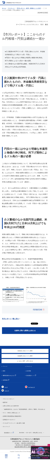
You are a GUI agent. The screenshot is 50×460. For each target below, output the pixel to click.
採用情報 (5, 380)
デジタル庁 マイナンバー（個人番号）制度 (14, 423)
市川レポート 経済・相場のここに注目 (29, 8)
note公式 (7, 391)
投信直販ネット (30, 375)
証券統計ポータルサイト (9, 419)
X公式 (6, 387)
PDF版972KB (37, 309)
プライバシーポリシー (8, 399)
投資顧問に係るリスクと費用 (25, 356)
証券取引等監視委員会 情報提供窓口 (12, 416)
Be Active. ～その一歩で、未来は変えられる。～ (31, 432)
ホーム (4, 8)
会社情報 (28, 371)
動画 (4, 371)
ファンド (5, 366)
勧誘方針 (5, 402)
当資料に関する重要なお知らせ (25, 330)
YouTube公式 (31, 387)
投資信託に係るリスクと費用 (25, 351)
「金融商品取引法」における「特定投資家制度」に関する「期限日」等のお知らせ (24, 409)
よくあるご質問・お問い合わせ (25, 361)
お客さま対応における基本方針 (11, 406)
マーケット (11, 8)
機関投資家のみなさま (8, 375)
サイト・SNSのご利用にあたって (11, 412)
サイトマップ (6, 426)
